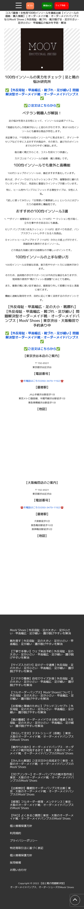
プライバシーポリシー (24, 840)
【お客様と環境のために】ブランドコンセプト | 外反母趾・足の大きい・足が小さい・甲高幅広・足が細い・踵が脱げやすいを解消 (42, 709)
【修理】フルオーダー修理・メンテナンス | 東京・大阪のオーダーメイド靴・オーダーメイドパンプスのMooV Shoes (42, 805)
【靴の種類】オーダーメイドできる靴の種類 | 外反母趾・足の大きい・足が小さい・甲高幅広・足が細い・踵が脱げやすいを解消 (42, 722)
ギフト (30, 5)
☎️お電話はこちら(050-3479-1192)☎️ (41, 380)
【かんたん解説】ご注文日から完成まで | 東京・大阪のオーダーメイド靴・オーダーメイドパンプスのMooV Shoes (42, 764)
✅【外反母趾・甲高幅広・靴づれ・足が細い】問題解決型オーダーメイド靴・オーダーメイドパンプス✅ (42, 94)
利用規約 (15, 833)
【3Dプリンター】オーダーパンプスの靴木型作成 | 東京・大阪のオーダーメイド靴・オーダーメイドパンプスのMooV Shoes (42, 777)
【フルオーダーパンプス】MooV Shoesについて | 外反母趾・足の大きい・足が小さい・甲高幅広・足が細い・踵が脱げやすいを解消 (42, 695)
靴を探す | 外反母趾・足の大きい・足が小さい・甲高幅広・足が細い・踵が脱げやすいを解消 (42, 642)
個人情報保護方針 (21, 826)
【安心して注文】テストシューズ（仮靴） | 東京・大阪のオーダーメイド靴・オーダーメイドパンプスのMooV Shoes (42, 736)
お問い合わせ (18, 870)
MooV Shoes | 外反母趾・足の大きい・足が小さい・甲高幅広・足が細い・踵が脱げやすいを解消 (40, 631)
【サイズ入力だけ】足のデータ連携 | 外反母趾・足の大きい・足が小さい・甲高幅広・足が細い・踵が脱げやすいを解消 (42, 668)
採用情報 (15, 862)
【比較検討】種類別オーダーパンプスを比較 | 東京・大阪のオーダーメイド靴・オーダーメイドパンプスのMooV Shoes (42, 791)
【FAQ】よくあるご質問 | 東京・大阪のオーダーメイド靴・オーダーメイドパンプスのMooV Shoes (42, 816)
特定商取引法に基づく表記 (26, 848)
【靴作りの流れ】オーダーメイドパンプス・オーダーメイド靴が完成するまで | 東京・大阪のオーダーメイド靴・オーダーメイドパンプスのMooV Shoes (42, 750)
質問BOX (47, 5)
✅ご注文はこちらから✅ (42, 105)
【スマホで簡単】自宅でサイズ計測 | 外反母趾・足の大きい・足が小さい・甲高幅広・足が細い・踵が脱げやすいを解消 (42, 681)
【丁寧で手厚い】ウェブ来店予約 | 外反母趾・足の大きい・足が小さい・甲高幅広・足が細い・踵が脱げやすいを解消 (42, 654)
